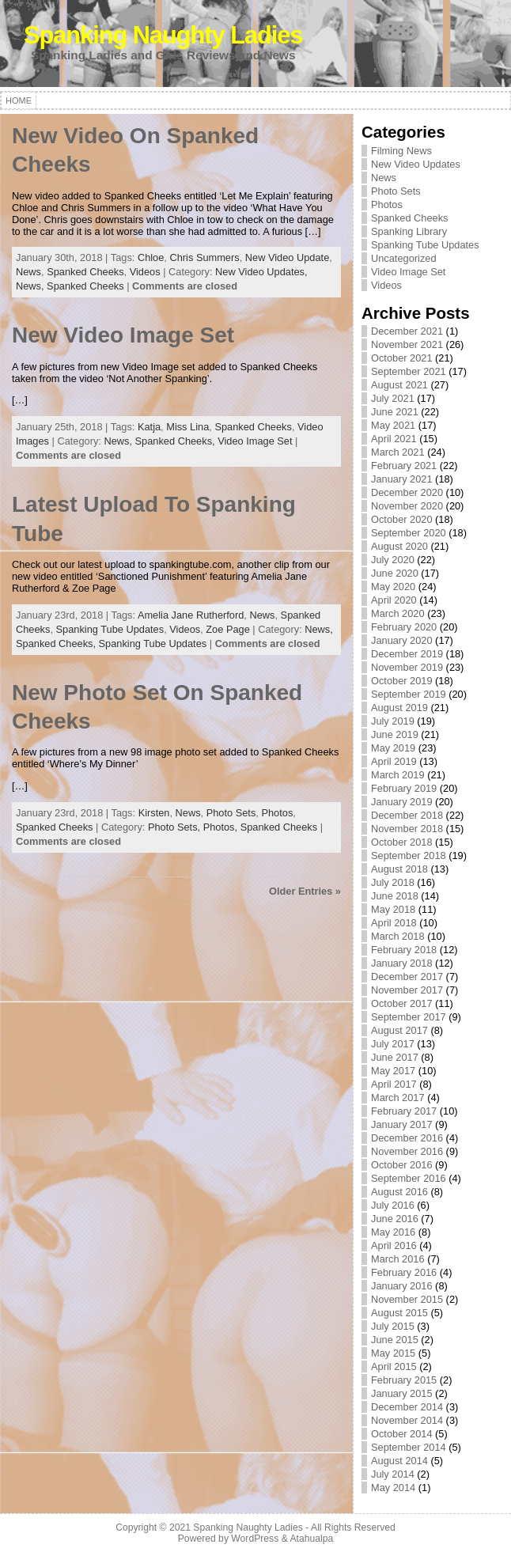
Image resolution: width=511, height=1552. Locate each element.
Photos (277, 813)
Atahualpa (311, 1538)
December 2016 (407, 1138)
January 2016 (402, 1286)
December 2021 (407, 331)
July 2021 (392, 398)
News (28, 272)
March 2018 (398, 936)
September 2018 (408, 855)
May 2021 (393, 425)
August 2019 (399, 708)
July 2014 (392, 1474)
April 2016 (394, 1245)
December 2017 (407, 976)
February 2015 (404, 1380)
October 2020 (402, 519)
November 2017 (407, 990)
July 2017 (392, 1044)
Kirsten (154, 813)
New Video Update (287, 257)
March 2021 (398, 452)
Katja (149, 427)
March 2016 (398, 1259)
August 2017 (399, 1030)
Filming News (401, 151)
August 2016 (399, 1192)
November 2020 (407, 506)
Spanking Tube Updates (110, 629)
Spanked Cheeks (85, 272)
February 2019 (404, 788)
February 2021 (404, 465)
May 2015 (393, 1353)
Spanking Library (409, 231)
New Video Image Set (123, 335)
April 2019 (394, 761)
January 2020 (402, 640)
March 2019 (398, 775)
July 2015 (392, 1326)
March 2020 (398, 613)
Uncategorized (404, 258)
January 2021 (402, 479)
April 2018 (394, 923)
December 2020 (407, 492)
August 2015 (399, 1313)
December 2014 (407, 1407)
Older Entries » (305, 891)
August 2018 (399, 869)
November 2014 (407, 1420)
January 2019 (402, 802)
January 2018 (402, 963)
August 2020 (399, 546)
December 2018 (407, 815)
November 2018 (407, 829)
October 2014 (402, 1434)
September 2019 (408, 694)
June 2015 (394, 1340)
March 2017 (398, 1097)
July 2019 (392, 721)
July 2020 (392, 560)
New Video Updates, (261, 272)
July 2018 (392, 882)
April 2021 (394, 439)
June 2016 (394, 1219)
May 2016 (393, 1232)
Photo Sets (231, 813)
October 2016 (402, 1165)
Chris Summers (204, 257)
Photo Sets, (175, 827)
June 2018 (394, 896)
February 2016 (404, 1272)
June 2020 (394, 573)
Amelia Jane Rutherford (191, 615)
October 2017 (402, 1003)
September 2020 (408, 533)
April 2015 (394, 1366)
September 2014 (408, 1447)
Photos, (221, 827)
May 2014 (393, 1487)
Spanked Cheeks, (176, 441)
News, (31, 286)
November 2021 (407, 344)
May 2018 (393, 909)
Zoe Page (228, 629)
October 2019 (402, 681)
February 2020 (404, 627)
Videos (145, 272)
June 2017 (394, 1057)
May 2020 (393, 586)
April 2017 (394, 1084)
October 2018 (402, 842)
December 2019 (407, 654)
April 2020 (394, 600)
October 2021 (402, 358)
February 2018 (404, 950)
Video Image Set (255, 441)
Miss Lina (187, 427)
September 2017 (408, 1017)
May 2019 (393, 748)
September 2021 (408, 371)
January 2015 (402, 1393)
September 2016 (408, 1178)
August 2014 (399, 1461)
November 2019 (407, 667)
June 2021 (394, 412)
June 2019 (394, 734)
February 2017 (404, 1111)
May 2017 (393, 1071)
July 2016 (392, 1205)
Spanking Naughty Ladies (163, 35)
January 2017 (402, 1124)
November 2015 (407, 1299)
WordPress (254, 1538)
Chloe (151, 257)
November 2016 (407, 1151)
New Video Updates (415, 164)
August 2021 (399, 385)
